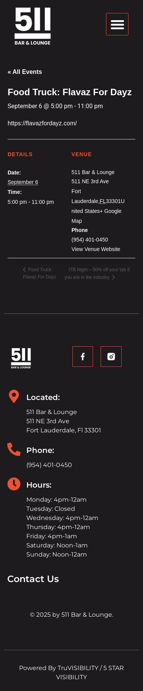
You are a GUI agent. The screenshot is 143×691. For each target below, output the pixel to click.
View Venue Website (96, 249)
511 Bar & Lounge (93, 172)
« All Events (25, 72)
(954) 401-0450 (49, 465)
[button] (117, 24)
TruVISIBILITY (78, 668)
